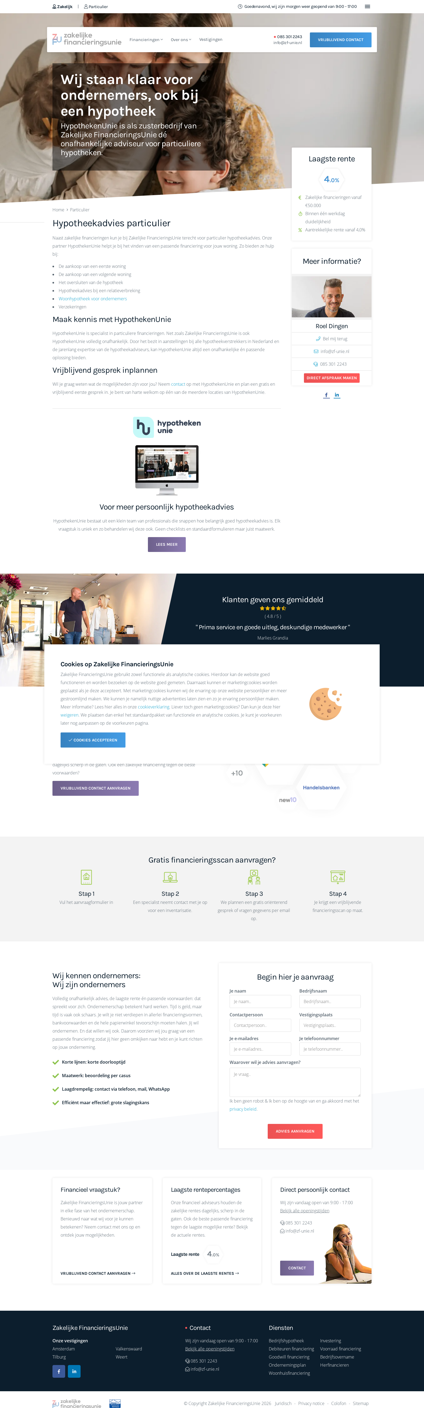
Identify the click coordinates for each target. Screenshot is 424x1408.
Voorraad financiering (340, 1349)
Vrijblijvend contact (340, 39)
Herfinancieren (334, 1365)
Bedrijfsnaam (313, 991)
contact (178, 384)
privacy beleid (243, 1109)
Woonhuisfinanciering (289, 1373)
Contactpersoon (246, 1015)
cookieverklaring (153, 707)
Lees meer (167, 544)
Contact (297, 1268)
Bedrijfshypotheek (286, 1341)
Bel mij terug (331, 339)
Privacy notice (311, 1403)
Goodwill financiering (289, 1357)
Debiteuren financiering (291, 1349)
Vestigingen (211, 39)
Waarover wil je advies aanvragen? (265, 1062)
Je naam (238, 991)
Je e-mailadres (244, 1038)
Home (58, 210)
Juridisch (283, 1403)
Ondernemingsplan (287, 1365)
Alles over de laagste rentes (205, 1273)
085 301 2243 (289, 37)
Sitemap (361, 1403)
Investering (330, 1341)
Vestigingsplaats (316, 1015)
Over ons (181, 39)
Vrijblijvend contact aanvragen (96, 788)
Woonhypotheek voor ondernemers (93, 299)
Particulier (96, 6)
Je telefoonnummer (319, 1038)
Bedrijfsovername (337, 1357)
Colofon (338, 1403)
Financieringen (146, 39)
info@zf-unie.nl (287, 43)
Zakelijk (62, 6)
